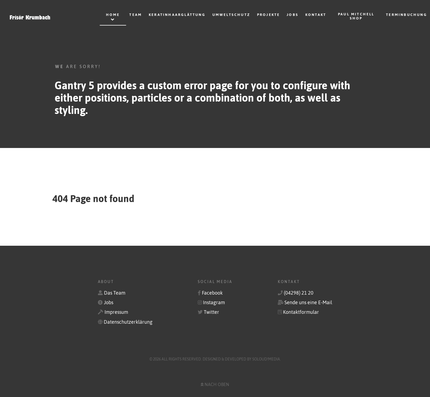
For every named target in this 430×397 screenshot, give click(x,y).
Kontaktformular (301, 312)
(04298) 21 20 (298, 293)
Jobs (108, 302)
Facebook (212, 293)
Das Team (114, 293)
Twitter (211, 312)
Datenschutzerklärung (128, 322)
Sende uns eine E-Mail (308, 302)
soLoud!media (266, 359)
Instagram (214, 302)
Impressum (116, 312)
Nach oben (215, 384)
